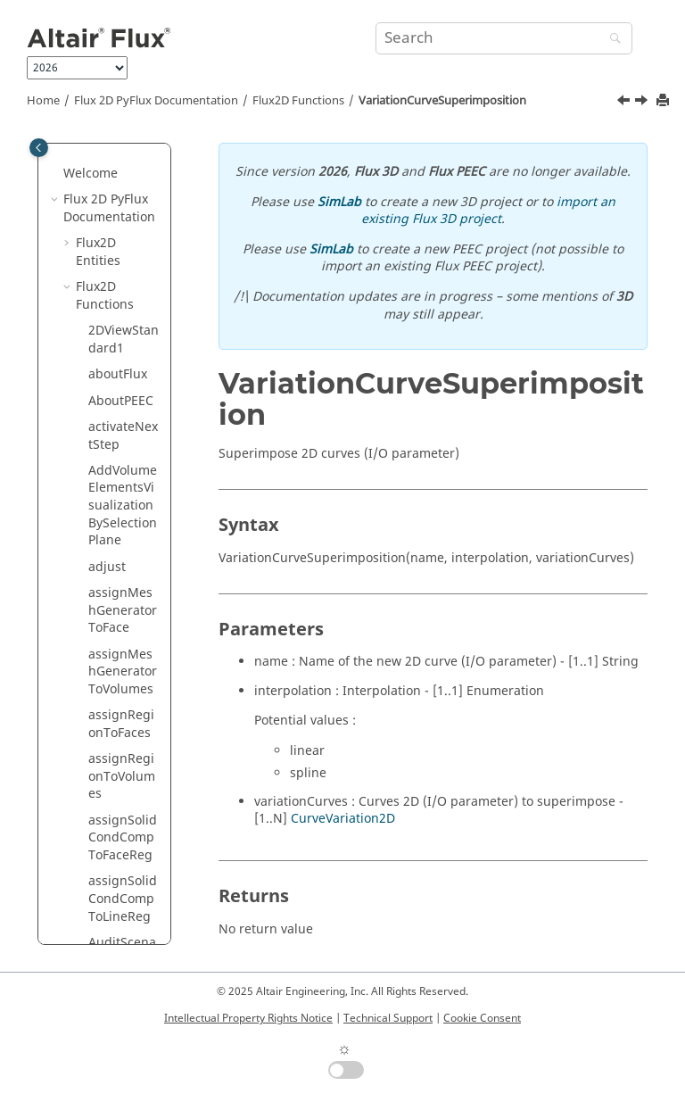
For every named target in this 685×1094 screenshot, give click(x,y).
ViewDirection (121, 548)
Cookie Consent (482, 1018)
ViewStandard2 (123, 793)
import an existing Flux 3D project (488, 211)
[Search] (611, 39)
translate (115, 364)
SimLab (339, 202)
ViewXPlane (122, 827)
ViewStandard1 (123, 749)
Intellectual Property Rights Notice (248, 1018)
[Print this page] (664, 101)
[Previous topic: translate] (625, 102)
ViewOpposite (123, 661)
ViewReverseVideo (122, 705)
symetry (112, 337)
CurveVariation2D (343, 818)
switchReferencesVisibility (123, 251)
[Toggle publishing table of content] (38, 147)
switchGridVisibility (124, 155)
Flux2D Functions (298, 101)
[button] (81, 146)
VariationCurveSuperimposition (442, 101)
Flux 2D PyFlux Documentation (156, 101)
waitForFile (120, 906)
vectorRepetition (124, 461)
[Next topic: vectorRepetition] (643, 102)
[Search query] (504, 38)
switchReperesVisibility (122, 303)
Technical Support (388, 1018)
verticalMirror (123, 504)
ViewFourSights (120, 592)
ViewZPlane (122, 880)
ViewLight (117, 626)
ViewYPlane (122, 853)
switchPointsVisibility (122, 198)
